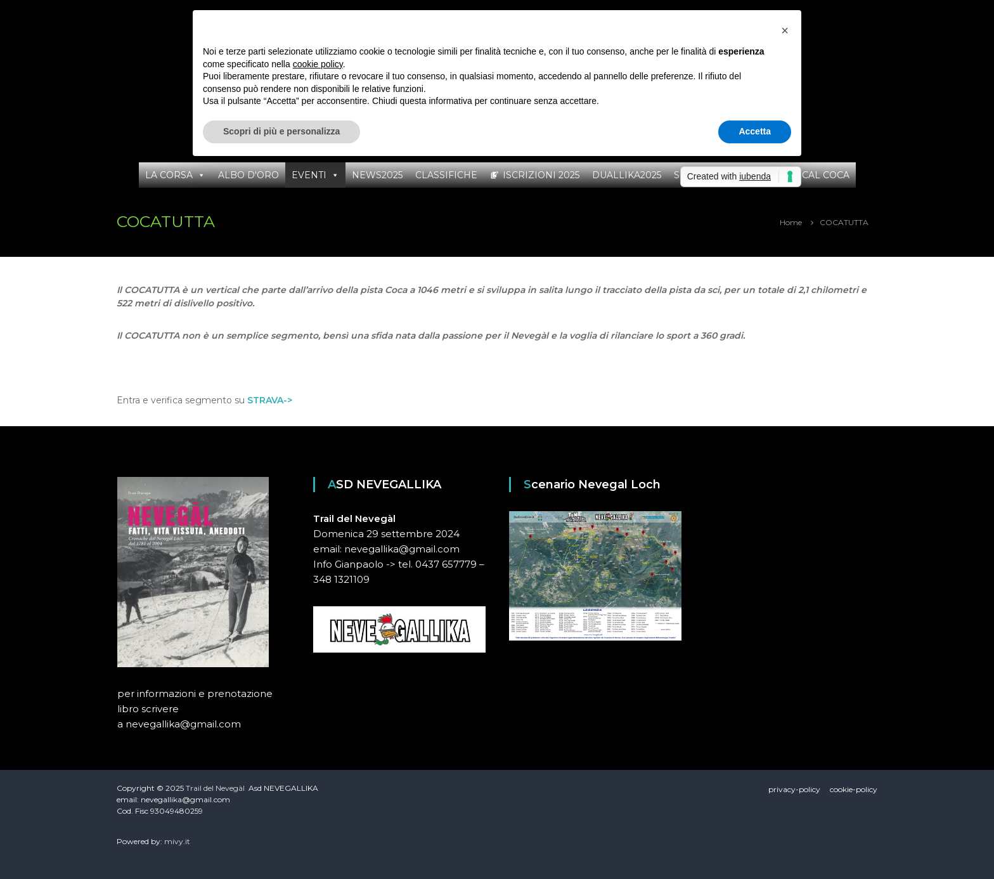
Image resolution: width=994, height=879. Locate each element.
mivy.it (177, 841)
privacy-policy (794, 789)
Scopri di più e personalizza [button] (281, 131)
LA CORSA (169, 175)
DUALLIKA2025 (626, 175)
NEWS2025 (377, 175)
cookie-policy (853, 789)
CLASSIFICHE (446, 175)
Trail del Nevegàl (215, 788)
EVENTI (309, 175)
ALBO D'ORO (248, 175)
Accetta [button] (755, 131)
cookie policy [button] (318, 64)
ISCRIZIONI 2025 (541, 175)
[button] (785, 30)
